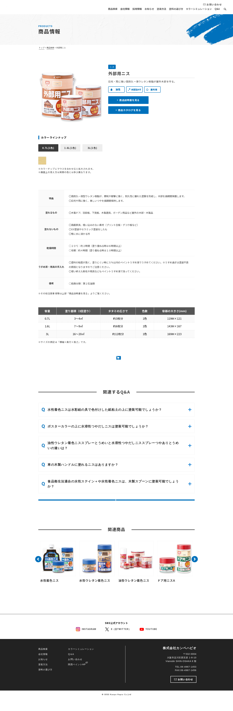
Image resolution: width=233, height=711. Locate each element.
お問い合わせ (75, 671)
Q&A (217, 8)
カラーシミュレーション (197, 8)
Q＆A (71, 666)
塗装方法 (157, 8)
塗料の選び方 (174, 8)
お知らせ (144, 8)
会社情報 (117, 8)
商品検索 (104, 8)
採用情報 (131, 8)
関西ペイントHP (77, 676)
